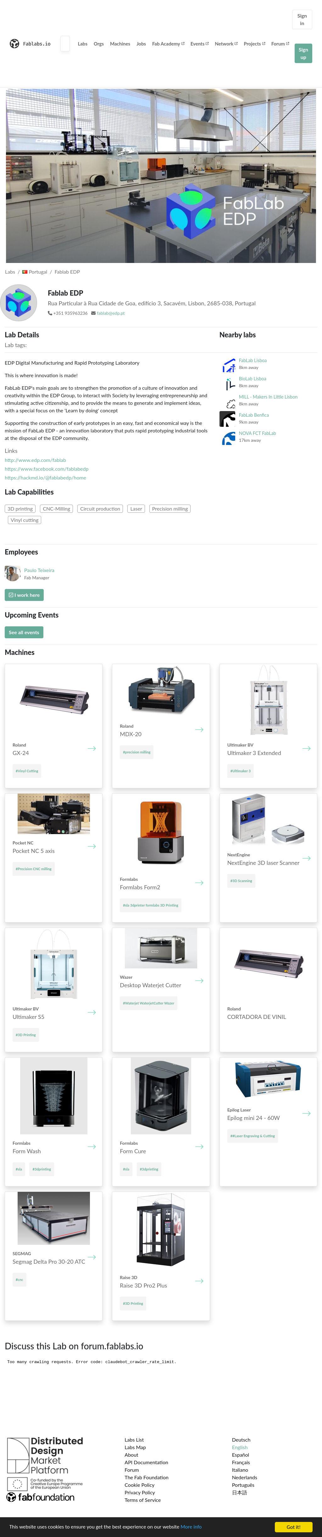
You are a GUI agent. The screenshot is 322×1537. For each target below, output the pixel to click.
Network (226, 43)
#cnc (19, 1279)
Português (243, 1485)
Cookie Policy (139, 1485)
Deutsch (241, 1440)
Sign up (303, 53)
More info (193, 1527)
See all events (24, 632)
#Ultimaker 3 (240, 771)
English (240, 1447)
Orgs (99, 43)
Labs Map (135, 1447)
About (131, 1455)
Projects (254, 43)
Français (241, 1462)
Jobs (141, 43)
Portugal (34, 272)
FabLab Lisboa (253, 360)
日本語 (239, 1492)
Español (240, 1455)
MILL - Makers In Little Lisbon (268, 396)
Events (200, 43)
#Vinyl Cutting (27, 771)
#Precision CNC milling (34, 869)
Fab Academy (168, 43)
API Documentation (146, 1462)
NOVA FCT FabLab (257, 433)
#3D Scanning (241, 881)
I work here (24, 595)
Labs (82, 43)
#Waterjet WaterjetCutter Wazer (148, 1003)
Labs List (134, 1440)
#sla (19, 1169)
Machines (120, 43)
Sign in (302, 19)
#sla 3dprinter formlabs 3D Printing (150, 905)
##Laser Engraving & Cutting (252, 1136)
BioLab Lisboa (252, 378)
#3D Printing (26, 1035)
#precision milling (136, 752)
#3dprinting (41, 1169)
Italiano (240, 1470)
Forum (280, 43)
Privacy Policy (140, 1492)
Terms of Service (143, 1500)
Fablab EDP (67, 272)
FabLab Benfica (254, 415)
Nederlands (244, 1477)
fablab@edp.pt (111, 313)
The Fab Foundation (147, 1477)
